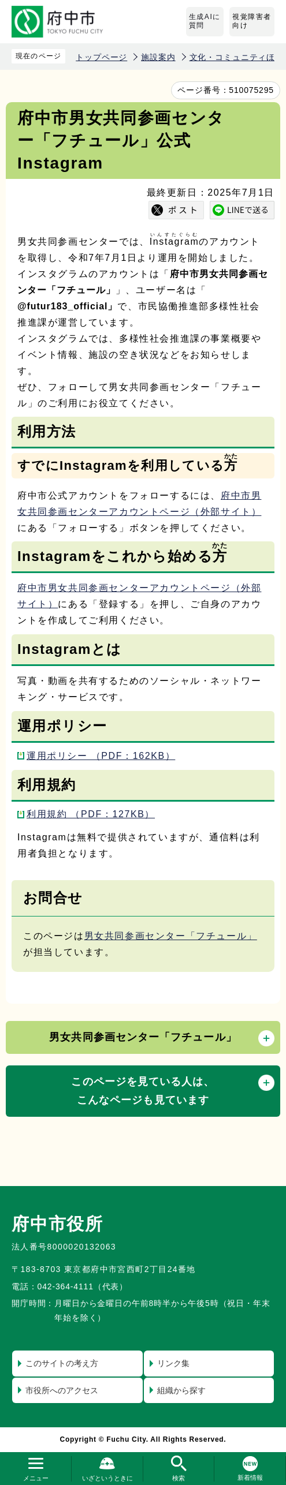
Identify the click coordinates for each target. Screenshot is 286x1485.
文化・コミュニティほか (237, 57)
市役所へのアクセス (61, 1390)
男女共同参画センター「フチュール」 (170, 936)
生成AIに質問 (205, 21)
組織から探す (181, 1390)
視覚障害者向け (252, 21)
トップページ (101, 57)
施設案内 (158, 57)
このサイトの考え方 (61, 1363)
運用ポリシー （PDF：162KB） (101, 756)
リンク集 (173, 1363)
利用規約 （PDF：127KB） (91, 814)
